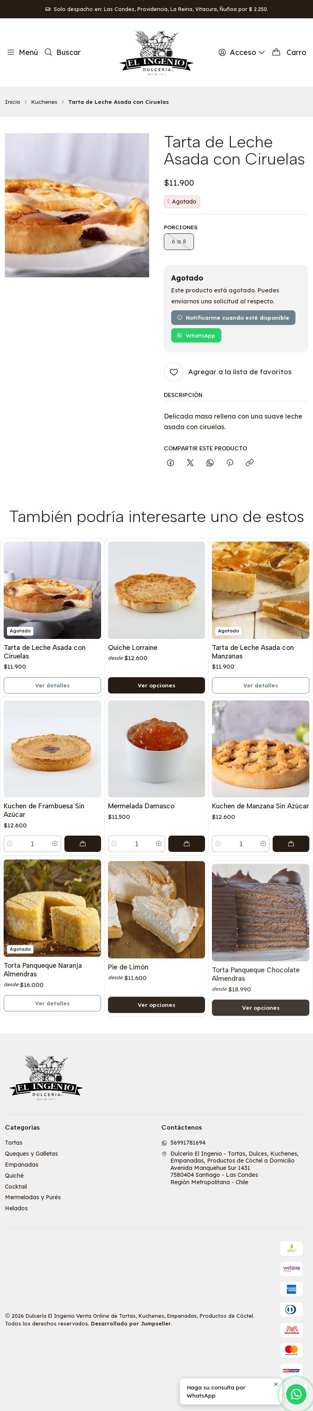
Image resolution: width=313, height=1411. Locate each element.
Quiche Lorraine (132, 662)
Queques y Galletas (31, 1153)
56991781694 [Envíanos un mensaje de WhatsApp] (183, 1142)
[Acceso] (242, 53)
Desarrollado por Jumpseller (131, 1323)
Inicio (12, 102)
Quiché (14, 1175)
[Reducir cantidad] (9, 879)
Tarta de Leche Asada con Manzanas (253, 675)
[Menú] (22, 53)
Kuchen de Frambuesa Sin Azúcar (44, 845)
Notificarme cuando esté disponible (233, 317)
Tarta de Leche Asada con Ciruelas (45, 659)
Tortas (13, 1142)
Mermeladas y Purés (33, 1197)
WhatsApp (196, 335)
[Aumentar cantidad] (55, 879)
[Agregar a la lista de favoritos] (227, 372)
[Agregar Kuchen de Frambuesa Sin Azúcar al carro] (82, 879)
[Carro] (289, 53)
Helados (16, 1208)
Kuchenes (44, 102)
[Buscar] (62, 53)
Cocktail (16, 1186)
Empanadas (21, 1164)
